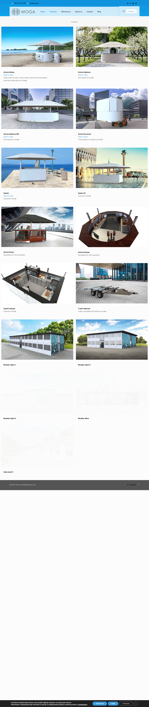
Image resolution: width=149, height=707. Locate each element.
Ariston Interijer (66, 343)
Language (131, 11)
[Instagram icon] (136, 3)
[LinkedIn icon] (133, 3)
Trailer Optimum (67, 431)
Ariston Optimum (84, 72)
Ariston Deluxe (9, 72)
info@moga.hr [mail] (34, 3)
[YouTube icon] (130, 3)
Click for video (8, 75)
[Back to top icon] (139, 700)
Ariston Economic (67, 165)
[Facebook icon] (128, 3)
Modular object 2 (67, 519)
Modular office (66, 604)
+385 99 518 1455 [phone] (20, 3)
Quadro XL (65, 256)
